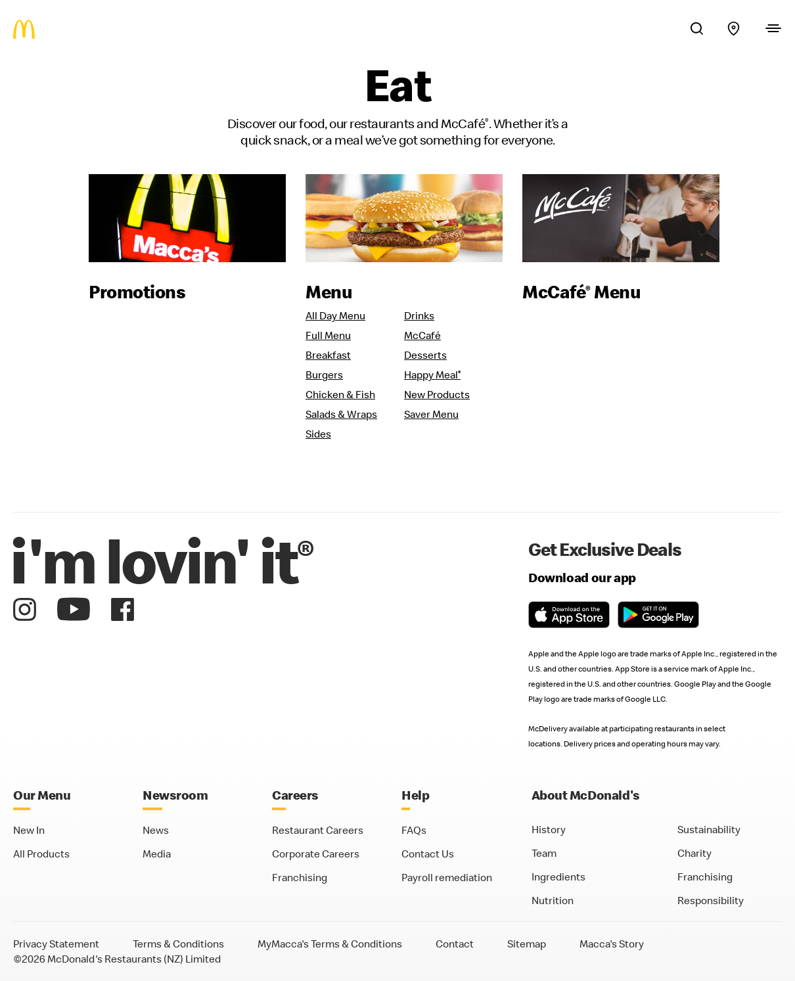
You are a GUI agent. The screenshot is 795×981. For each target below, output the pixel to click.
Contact (455, 943)
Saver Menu (431, 414)
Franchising (299, 877)
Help (415, 795)
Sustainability (708, 829)
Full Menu (328, 335)
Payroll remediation (446, 877)
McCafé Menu (581, 292)
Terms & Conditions (178, 943)
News (156, 829)
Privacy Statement (56, 943)
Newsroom (175, 795)
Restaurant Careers (317, 829)
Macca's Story (611, 943)
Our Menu (41, 795)
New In (29, 829)
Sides (318, 433)
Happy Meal (432, 374)
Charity (694, 852)
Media (157, 853)
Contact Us (427, 853)
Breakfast (328, 354)
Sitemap (526, 943)
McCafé (422, 335)
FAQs (413, 829)
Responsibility (710, 900)
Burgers (324, 374)
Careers (295, 795)
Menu (329, 292)
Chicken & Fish (340, 394)
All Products (41, 853)
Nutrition (553, 900)
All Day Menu (335, 315)
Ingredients (558, 876)
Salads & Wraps (341, 414)
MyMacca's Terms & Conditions (330, 943)
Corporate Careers (315, 853)
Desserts (425, 354)
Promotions (137, 292)
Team (544, 852)
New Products (437, 394)
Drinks (419, 315)
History (549, 829)
